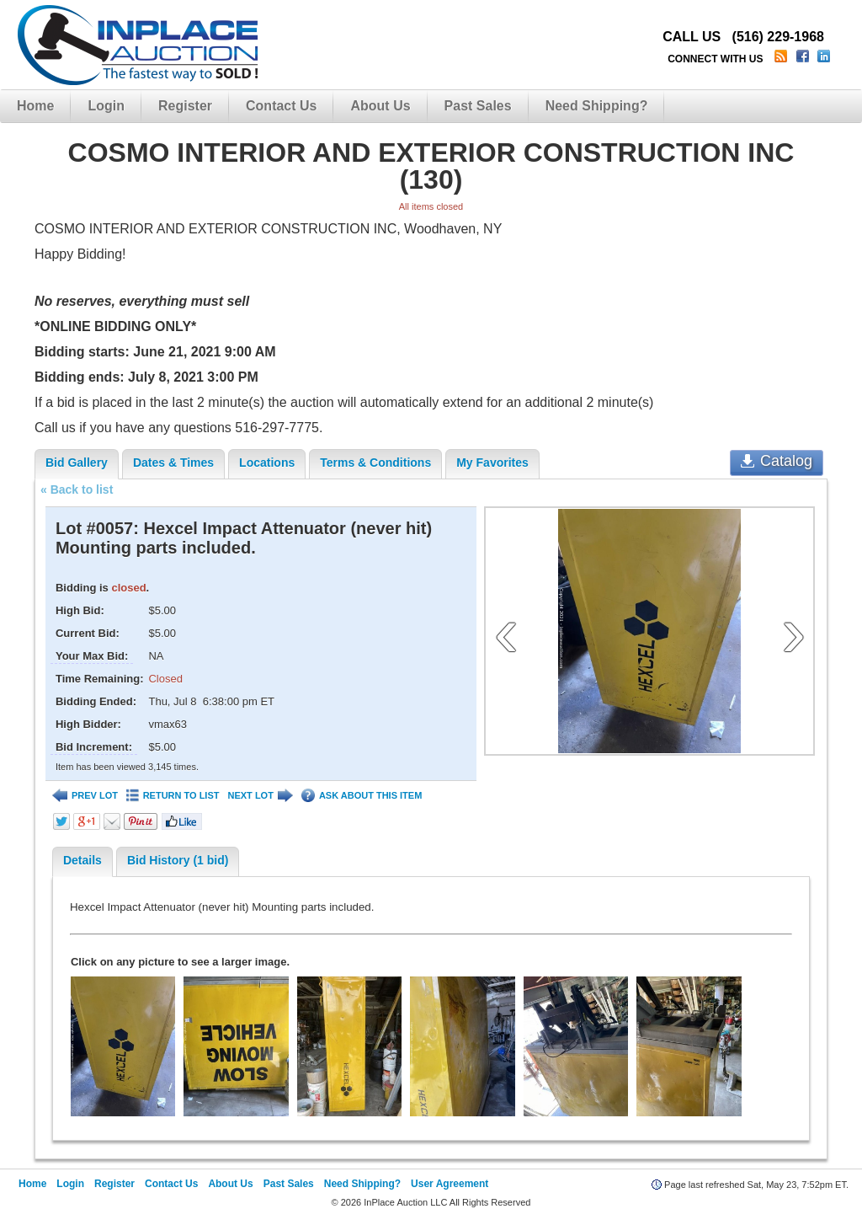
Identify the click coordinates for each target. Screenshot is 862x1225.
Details (82, 860)
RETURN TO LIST (173, 795)
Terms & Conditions (375, 462)
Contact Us (281, 106)
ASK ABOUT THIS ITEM (361, 795)
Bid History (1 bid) (178, 860)
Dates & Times (173, 462)
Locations (267, 462)
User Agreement (449, 1184)
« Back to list (76, 489)
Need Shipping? (596, 106)
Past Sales (478, 106)
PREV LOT (85, 795)
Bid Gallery (76, 462)
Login (106, 106)
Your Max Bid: (92, 656)
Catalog (776, 460)
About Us (380, 106)
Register (185, 106)
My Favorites (492, 462)
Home (35, 106)
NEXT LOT (259, 795)
